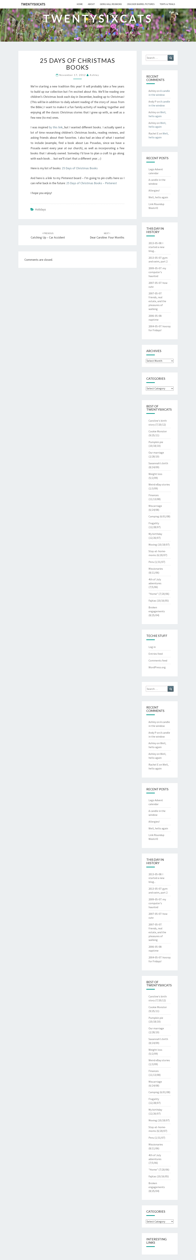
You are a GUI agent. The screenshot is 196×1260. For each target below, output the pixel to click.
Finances (154, 495)
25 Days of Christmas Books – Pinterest (91, 183)
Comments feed (158, 660)
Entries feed (156, 653)
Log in (152, 647)
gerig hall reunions (111, 4)
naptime (154, 319)
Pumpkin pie (156, 442)
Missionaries (156, 568)
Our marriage (156, 452)
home (80, 4)
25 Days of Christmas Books (80, 168)
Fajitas (152, 600)
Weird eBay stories (159, 484)
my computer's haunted (157, 272)
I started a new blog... (156, 247)
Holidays (40, 209)
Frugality (154, 523)
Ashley (94, 74)
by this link (56, 127)
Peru (151, 562)
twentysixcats (33, 4)
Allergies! (154, 190)
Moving (153, 544)
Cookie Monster (158, 431)
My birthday (155, 534)
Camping (154, 516)
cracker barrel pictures (141, 4)
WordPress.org (157, 667)
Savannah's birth (158, 463)
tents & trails (167, 4)
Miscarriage (155, 506)
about (91, 4)
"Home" (153, 593)
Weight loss (155, 474)
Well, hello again (158, 197)
